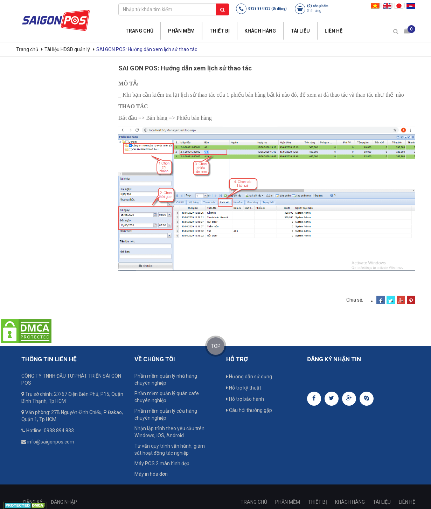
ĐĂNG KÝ (33, 502)
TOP (216, 346)
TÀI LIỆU (300, 31)
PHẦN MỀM (181, 31)
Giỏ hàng (314, 11)
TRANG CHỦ (139, 31)
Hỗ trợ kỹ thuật (243, 388)
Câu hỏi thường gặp (249, 410)
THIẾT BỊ (219, 31)
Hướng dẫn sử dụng (249, 376)
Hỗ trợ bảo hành (245, 399)
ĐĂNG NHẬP (64, 502)
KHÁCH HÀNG (260, 31)
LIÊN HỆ (333, 31)
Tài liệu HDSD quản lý (67, 49)
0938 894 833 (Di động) (267, 9)
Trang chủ (27, 49)
